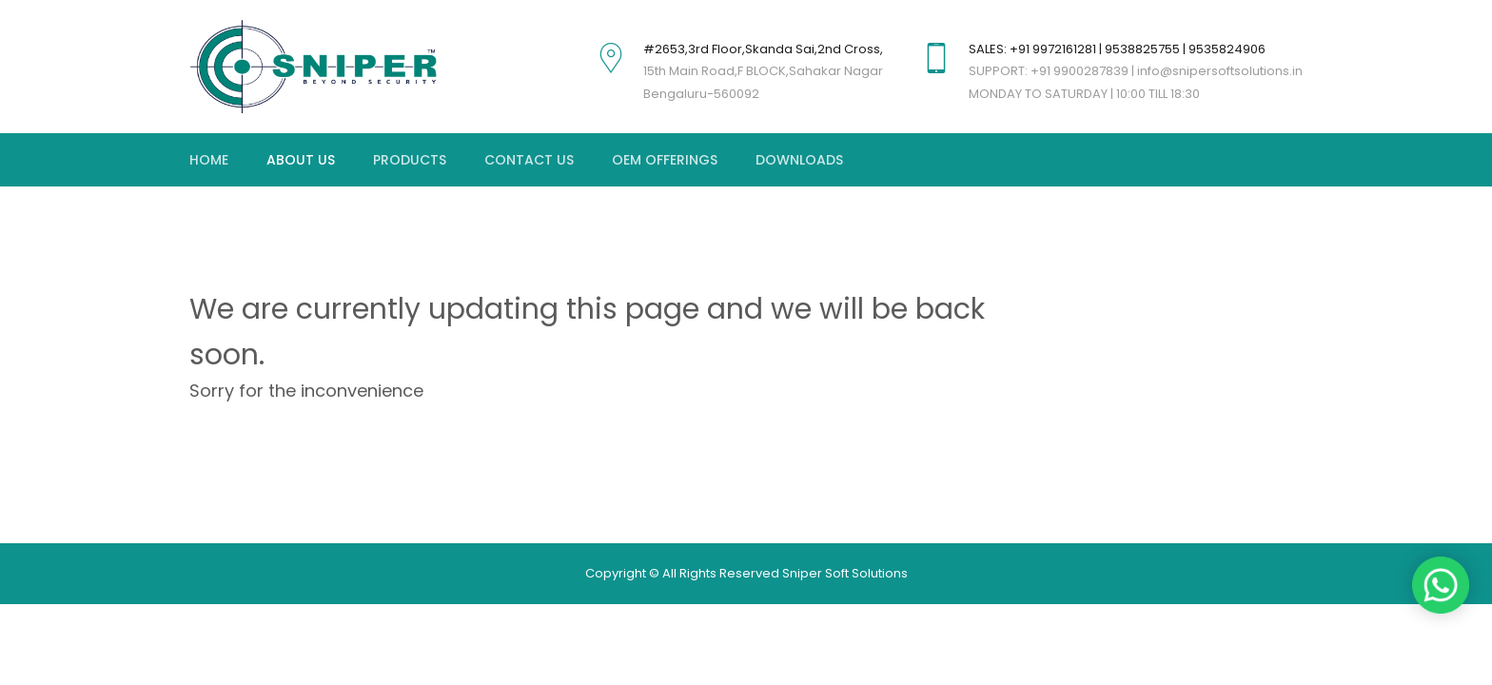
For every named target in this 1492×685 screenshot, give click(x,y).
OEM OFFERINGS (664, 159)
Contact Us (529, 159)
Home (208, 159)
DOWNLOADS (799, 159)
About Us (300, 159)
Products (409, 159)
